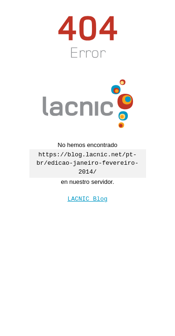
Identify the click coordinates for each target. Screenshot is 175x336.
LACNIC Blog (88, 198)
